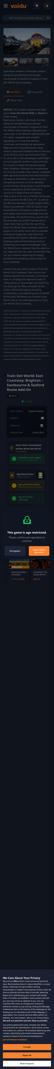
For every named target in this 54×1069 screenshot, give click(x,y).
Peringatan (15, 551)
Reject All (27, 1059)
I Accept (27, 1051)
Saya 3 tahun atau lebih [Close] (39, 551)
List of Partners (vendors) (15, 1044)
